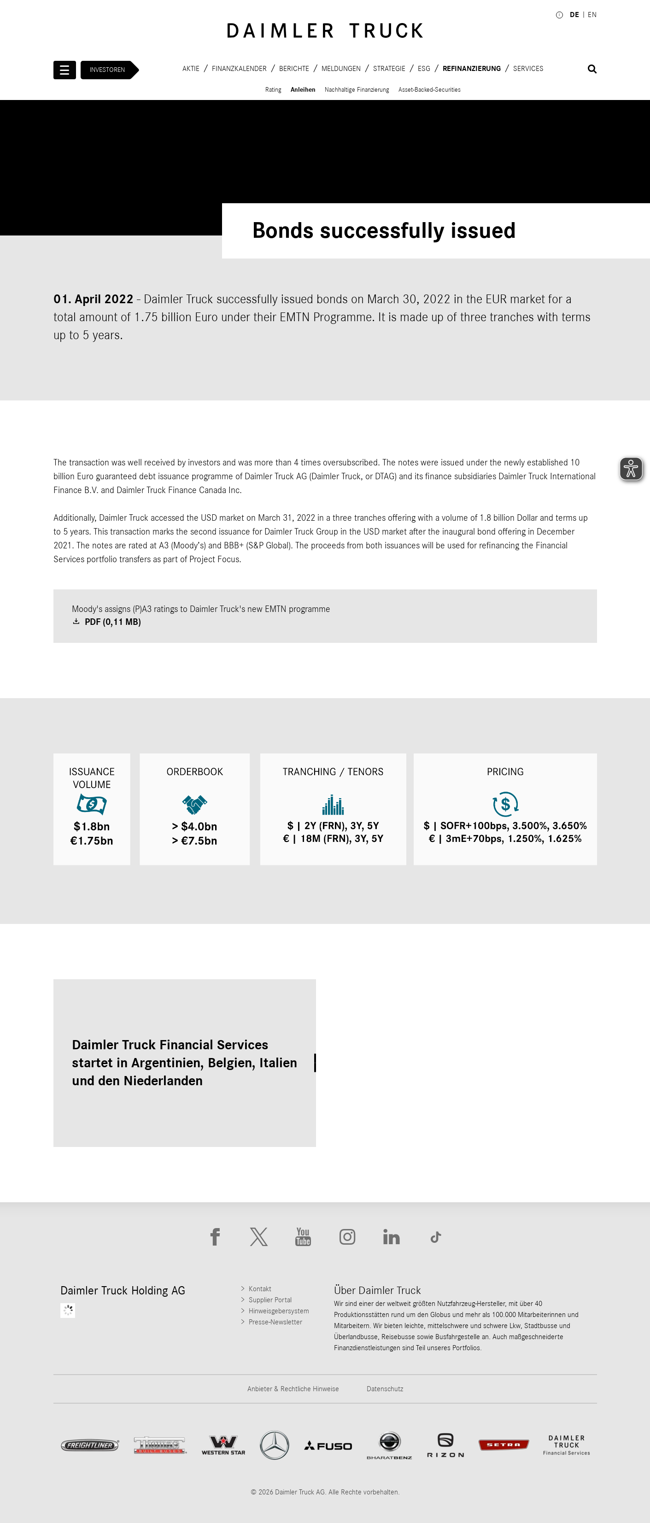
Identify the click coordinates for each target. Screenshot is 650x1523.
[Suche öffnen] (592, 69)
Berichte (294, 68)
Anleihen (303, 90)
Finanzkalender (239, 68)
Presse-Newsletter (275, 1322)
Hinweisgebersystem (279, 1311)
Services (528, 68)
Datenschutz (385, 1389)
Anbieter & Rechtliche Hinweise (293, 1389)
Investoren (107, 69)
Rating (273, 90)
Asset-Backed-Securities (429, 90)
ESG (424, 68)
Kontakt (260, 1289)
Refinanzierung (472, 68)
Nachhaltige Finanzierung (357, 90)
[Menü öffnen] (64, 70)
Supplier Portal (270, 1300)
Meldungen (341, 68)
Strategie (389, 68)
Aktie (190, 68)
